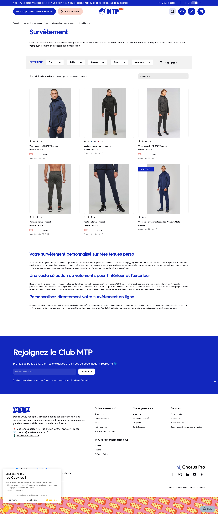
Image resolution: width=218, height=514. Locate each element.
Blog (97, 423)
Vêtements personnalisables (63, 23)
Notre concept (101, 427)
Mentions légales (197, 487)
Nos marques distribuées (106, 431)
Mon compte (176, 414)
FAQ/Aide (137, 423)
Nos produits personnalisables (35, 23)
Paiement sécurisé (141, 418)
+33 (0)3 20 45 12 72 (28, 435)
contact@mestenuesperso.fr (33, 432)
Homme (98, 445)
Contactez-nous (102, 418)
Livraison (137, 414)
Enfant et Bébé (101, 454)
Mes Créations (177, 423)
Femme (98, 450)
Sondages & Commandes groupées (186, 427)
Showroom (99, 414)
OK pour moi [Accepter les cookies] (51, 500)
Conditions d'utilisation (178, 487)
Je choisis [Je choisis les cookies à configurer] (32, 500)
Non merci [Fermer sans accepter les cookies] (12, 500)
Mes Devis (175, 418)
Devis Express (139, 427)
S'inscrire (87, 371)
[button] (6, 509)
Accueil (16, 23)
